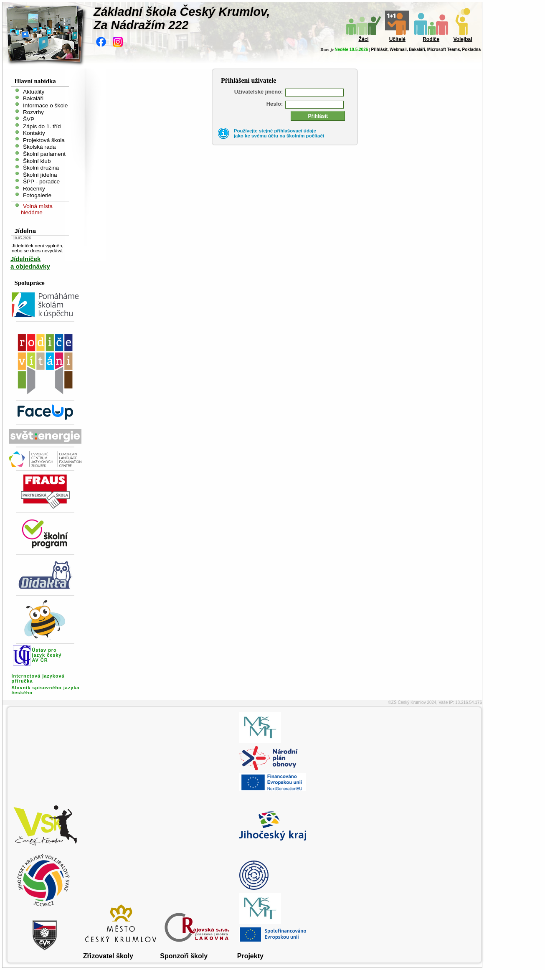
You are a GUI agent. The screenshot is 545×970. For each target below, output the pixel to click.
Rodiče (431, 39)
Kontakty (34, 133)
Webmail (398, 49)
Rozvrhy (33, 112)
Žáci (363, 39)
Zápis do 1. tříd (42, 126)
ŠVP (28, 119)
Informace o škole (45, 105)
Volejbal (462, 39)
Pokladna (471, 49)
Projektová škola (44, 140)
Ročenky (34, 188)
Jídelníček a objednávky (30, 262)
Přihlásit (379, 49)
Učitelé (397, 39)
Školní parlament (44, 154)
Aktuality (33, 91)
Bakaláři (417, 49)
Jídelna (25, 230)
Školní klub (37, 160)
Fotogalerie (37, 195)
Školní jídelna (40, 174)
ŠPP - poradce (41, 181)
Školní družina (41, 168)
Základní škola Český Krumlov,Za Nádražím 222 (182, 18)
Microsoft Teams (443, 49)
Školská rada (39, 147)
